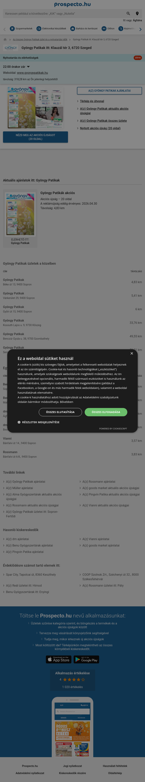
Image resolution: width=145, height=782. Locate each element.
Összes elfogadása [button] (105, 412)
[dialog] (72, 391)
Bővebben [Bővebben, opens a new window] (66, 402)
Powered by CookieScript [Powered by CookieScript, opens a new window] (113, 428)
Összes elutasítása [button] (60, 412)
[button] (38, 422)
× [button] (131, 353)
